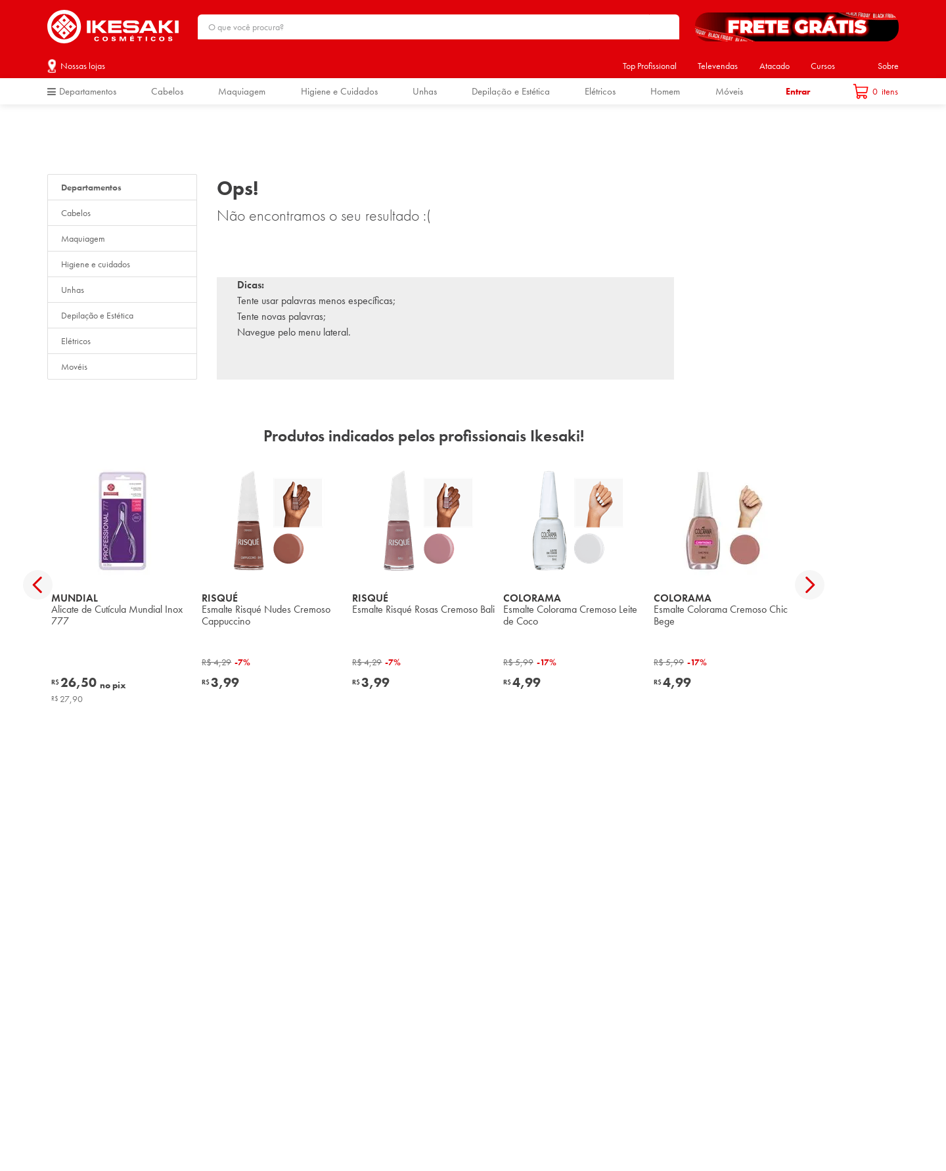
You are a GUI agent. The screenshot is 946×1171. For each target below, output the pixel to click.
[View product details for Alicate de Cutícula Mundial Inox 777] (122, 584)
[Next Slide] (809, 585)
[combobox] (438, 26)
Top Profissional (650, 66)
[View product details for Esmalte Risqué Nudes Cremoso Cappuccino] (273, 584)
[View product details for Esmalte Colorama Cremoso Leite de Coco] (574, 584)
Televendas (718, 66)
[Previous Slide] (38, 585)
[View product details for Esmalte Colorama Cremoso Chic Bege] (725, 584)
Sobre (888, 66)
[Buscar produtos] (663, 27)
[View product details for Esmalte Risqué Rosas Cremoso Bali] (423, 584)
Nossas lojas (82, 66)
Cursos (823, 66)
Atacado (774, 66)
